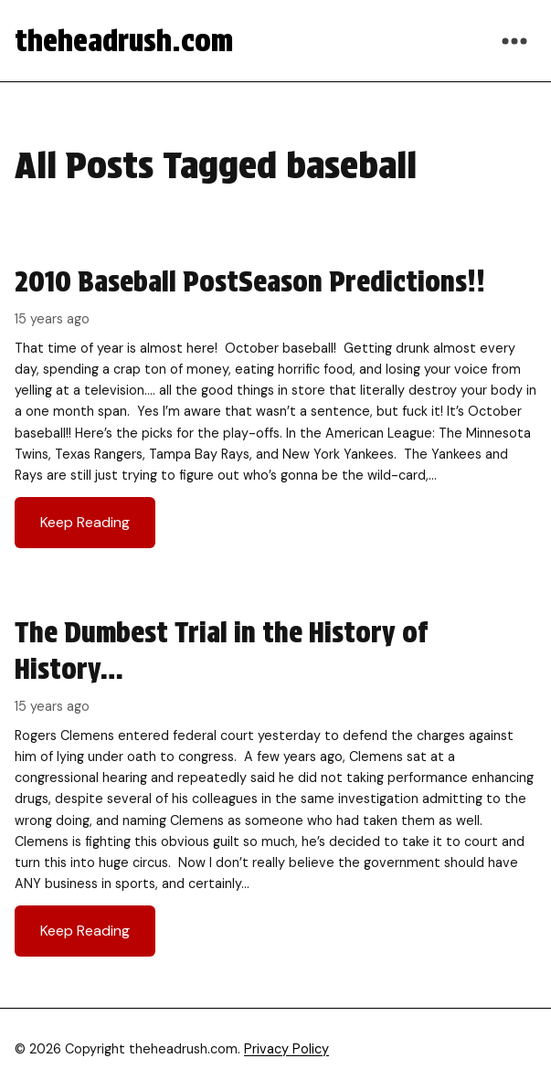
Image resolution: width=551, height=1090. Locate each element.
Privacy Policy (286, 1049)
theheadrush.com (124, 40)
